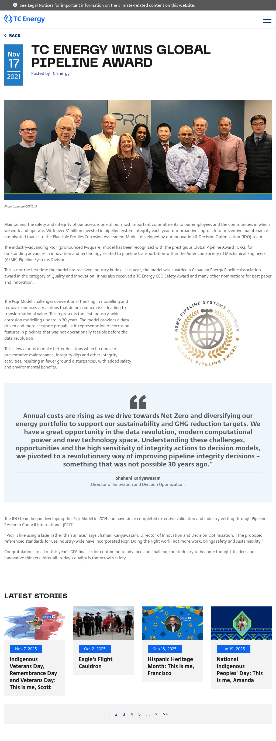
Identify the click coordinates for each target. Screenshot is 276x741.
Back (14, 35)
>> (165, 714)
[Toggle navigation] (267, 19)
